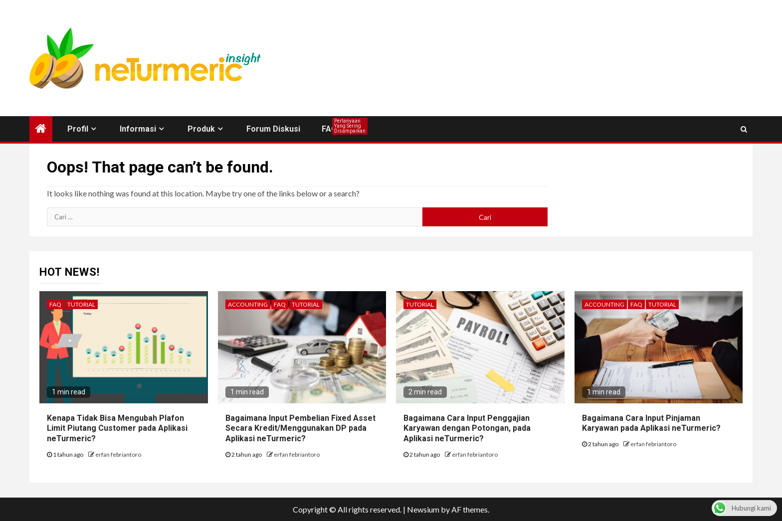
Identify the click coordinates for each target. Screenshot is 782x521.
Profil (77, 129)
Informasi (138, 129)
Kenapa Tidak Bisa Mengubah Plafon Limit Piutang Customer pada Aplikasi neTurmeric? (117, 428)
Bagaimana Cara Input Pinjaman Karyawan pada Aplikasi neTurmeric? (651, 423)
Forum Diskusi (273, 129)
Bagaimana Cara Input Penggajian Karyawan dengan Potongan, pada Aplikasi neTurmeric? (467, 428)
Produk (201, 129)
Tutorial (81, 304)
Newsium (423, 509)
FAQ (329, 129)
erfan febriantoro (118, 454)
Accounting (248, 304)
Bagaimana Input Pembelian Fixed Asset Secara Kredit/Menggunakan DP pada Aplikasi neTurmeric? (300, 428)
